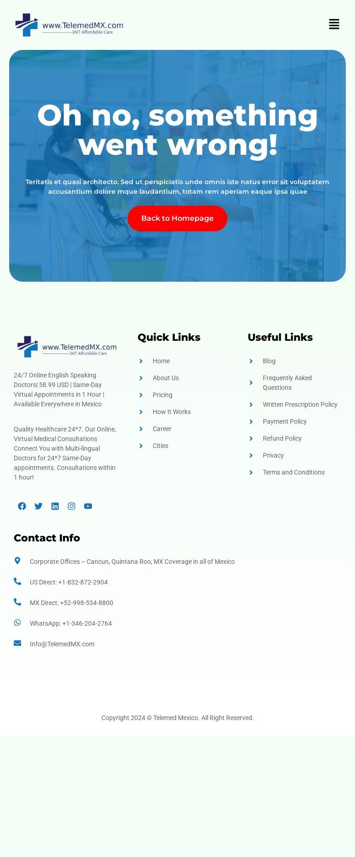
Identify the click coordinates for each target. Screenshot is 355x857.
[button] (334, 25)
